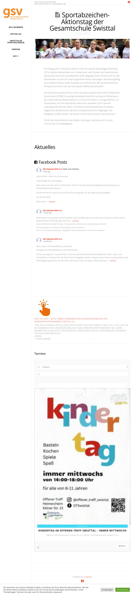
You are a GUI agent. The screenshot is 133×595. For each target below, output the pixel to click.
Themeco (88, 583)
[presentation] (36, 385)
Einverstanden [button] (122, 589)
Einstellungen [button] (107, 589)
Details (122, 546)
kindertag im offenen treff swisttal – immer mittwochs (82, 530)
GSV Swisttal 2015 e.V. (52, 169)
